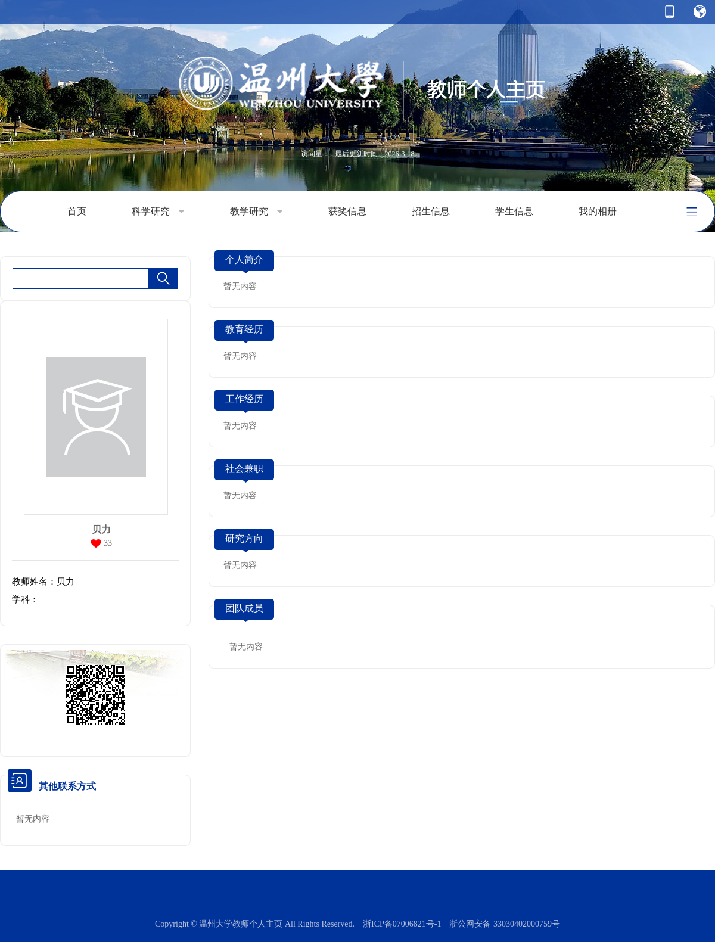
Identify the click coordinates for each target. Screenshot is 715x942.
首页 (76, 211)
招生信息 (431, 211)
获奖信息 (347, 211)
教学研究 (256, 211)
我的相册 (598, 211)
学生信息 (514, 211)
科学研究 (158, 211)
